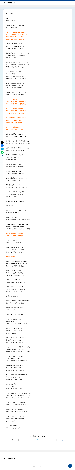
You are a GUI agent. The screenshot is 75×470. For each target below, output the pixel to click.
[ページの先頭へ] (70, 466)
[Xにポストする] (12, 440)
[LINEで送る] (50, 440)
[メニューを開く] (70, 2)
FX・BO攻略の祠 (10, 3)
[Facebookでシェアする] (25, 440)
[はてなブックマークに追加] (37, 440)
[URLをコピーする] (63, 440)
